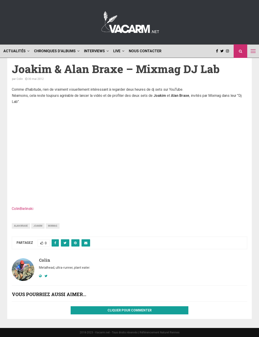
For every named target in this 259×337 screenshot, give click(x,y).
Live (116, 51)
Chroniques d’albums (55, 51)
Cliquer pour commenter (130, 310)
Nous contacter (145, 51)
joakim (38, 226)
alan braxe (21, 226)
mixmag (52, 226)
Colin (20, 79)
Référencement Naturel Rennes (160, 332)
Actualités (14, 51)
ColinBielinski (22, 208)
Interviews (94, 51)
